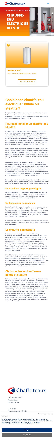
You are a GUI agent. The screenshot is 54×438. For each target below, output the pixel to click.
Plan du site (12, 409)
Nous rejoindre (13, 400)
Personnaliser (27, 435)
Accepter (27, 430)
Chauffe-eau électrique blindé (20, 10)
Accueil (7, 10)
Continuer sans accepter (45, 414)
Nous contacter (13, 402)
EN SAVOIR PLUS (26, 82)
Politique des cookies (34, 424)
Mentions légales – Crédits (17, 411)
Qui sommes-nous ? (15, 397)
